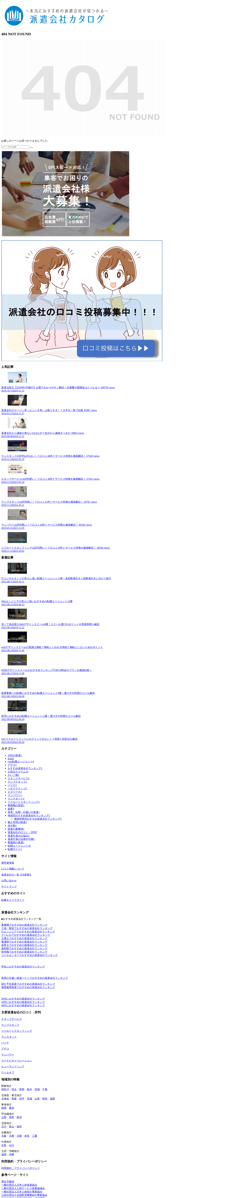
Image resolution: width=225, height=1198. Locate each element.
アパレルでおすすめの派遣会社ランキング (25, 935)
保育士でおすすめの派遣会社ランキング (24, 945)
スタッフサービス (18, 778)
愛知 (11, 1108)
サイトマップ (9, 886)
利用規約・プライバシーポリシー (20, 1168)
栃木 (29, 1089)
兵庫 (11, 1135)
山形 (37, 1098)
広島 (3, 1145)
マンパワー (15, 795)
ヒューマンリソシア (12, 1066)
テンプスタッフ (17, 781)
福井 (19, 1126)
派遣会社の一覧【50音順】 (16, 874)
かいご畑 (13, 775)
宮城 (29, 1098)
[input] (15, 147)
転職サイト (15, 849)
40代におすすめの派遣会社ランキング (23, 1005)
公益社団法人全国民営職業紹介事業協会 (24, 1195)
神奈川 (5, 1089)
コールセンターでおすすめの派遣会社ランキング (29, 955)
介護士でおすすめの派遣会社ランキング (24, 938)
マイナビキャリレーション (16, 1060)
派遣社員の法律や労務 (21, 839)
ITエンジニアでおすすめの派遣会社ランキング (28, 931)
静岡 (3, 1108)
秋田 (44, 1098)
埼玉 (14, 1089)
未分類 (12, 825)
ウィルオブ (7, 1072)
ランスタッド (16, 798)
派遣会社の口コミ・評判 (22, 832)
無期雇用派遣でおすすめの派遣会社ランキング (28, 987)
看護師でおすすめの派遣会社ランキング (24, 941)
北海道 (5, 1098)
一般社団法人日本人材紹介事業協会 (21, 1191)
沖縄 (11, 1154)
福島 (52, 1098)
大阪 (3, 1135)
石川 (3, 1126)
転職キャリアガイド (12, 900)
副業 (11, 808)
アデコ (12, 765)
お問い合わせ (9, 880)
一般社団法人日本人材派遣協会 (19, 1185)
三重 (34, 1135)
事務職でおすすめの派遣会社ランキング (24, 925)
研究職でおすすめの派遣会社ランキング (24, 951)
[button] (31, 147)
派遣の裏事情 (16, 829)
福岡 (3, 1154)
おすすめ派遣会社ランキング (25, 768)
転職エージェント (19, 845)
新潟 (19, 1117)
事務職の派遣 (16, 805)
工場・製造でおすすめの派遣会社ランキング (27, 928)
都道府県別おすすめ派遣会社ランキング (37, 818)
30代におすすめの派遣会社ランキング (23, 1002)
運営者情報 (7, 862)
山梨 (3, 1117)
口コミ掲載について (12, 868)
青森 (14, 1098)
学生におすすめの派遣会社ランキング (23, 966)
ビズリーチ (15, 792)
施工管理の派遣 (17, 822)
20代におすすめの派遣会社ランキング (23, 998)
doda (11, 758)
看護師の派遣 (16, 842)
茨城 (37, 1089)
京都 (19, 1135)
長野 (11, 1117)
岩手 (21, 1098)
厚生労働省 (7, 1181)
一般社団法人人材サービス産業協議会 (23, 1188)
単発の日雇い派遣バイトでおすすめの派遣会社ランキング (34, 978)
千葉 (44, 1089)
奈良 (26, 1135)
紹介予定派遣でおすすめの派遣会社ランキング (28, 984)
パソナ (12, 785)
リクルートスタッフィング (24, 802)
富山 (11, 1126)
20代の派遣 (15, 755)
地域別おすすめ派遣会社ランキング (29, 815)
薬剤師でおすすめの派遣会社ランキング (24, 948)
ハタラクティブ (17, 788)
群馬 (21, 1089)
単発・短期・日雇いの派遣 (24, 812)
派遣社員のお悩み (18, 835)
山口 (11, 1145)
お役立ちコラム (18, 771)
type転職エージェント (21, 761)
